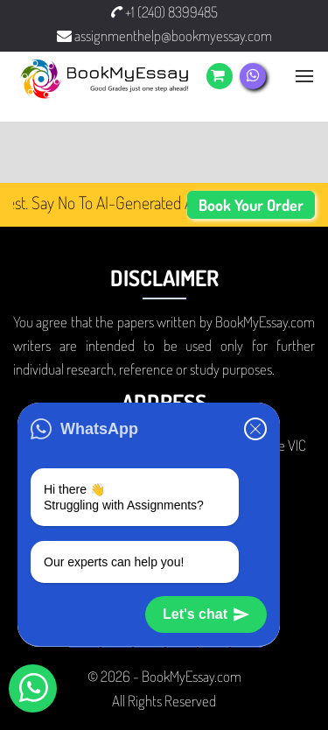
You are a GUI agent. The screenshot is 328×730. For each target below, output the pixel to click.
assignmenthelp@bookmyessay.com (164, 35)
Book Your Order (251, 204)
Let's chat (206, 614)
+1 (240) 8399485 (164, 12)
